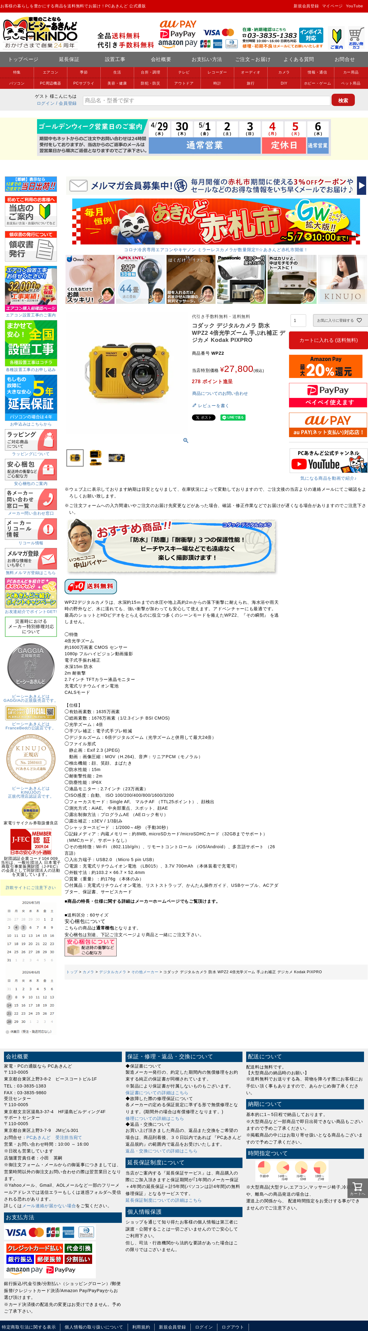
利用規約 (141, 1327)
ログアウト (233, 1327)
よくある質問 (299, 59)
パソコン (17, 83)
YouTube (354, 6)
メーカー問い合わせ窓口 (31, 511)
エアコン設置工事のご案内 (31, 313)
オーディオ (251, 72)
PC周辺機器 (50, 83)
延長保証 (69, 59)
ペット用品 (351, 83)
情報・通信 (317, 72)
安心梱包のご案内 (31, 481)
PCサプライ (84, 83)
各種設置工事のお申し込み (31, 367)
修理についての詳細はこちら (155, 1118)
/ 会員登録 (66, 103)
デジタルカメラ (112, 972)
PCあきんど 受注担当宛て (55, 1137)
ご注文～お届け (253, 59)
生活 (117, 72)
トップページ (23, 59)
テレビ (184, 72)
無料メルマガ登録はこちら (31, 570)
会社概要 (161, 59)
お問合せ (345, 59)
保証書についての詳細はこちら (157, 1092)
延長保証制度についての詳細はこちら (164, 1200)
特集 (17, 72)
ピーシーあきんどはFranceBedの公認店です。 (31, 724)
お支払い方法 (207, 59)
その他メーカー (145, 972)
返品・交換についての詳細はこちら (161, 1150)
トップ (72, 972)
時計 (217, 83)
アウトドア (184, 83)
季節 (84, 72)
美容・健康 (117, 83)
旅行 (250, 83)
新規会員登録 (306, 6)
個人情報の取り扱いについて (94, 1327)
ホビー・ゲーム (317, 83)
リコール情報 (31, 541)
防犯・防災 (150, 83)
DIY (284, 83)
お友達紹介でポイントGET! (31, 609)
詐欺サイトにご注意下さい (31, 887)
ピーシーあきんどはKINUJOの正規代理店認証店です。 (31, 790)
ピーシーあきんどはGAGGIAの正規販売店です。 (31, 696)
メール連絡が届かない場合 (49, 1205)
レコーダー (217, 72)
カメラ (284, 72)
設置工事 (115, 59)
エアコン (50, 72)
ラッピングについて (31, 452)
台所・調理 (150, 72)
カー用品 (351, 72)
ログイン (46, 103)
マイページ (332, 6)
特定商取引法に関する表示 (29, 1327)
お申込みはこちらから (31, 422)
